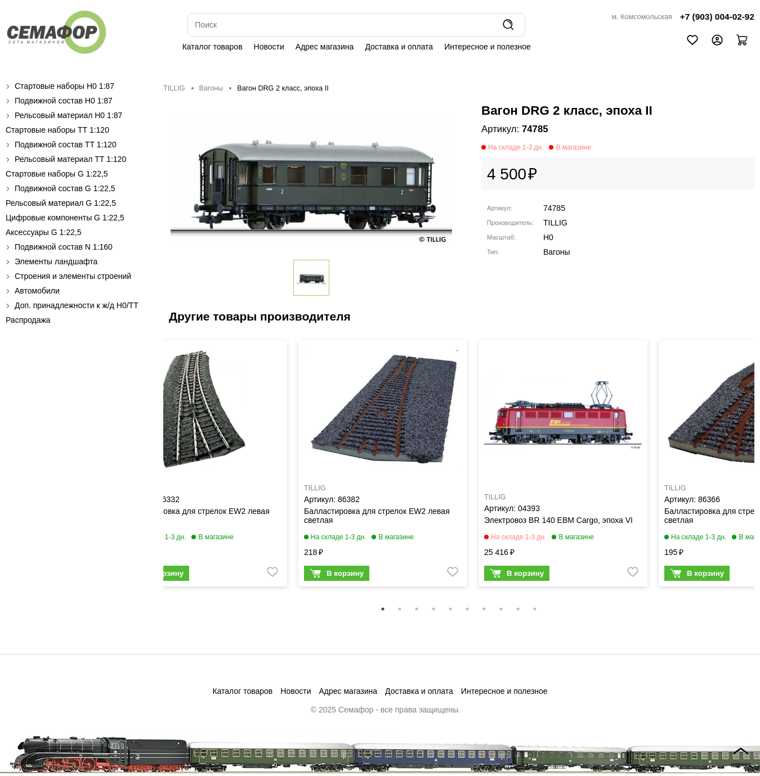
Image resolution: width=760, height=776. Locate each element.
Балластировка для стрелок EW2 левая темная (197, 516)
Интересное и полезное (487, 46)
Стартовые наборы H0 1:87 (64, 86)
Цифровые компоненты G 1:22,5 (65, 217)
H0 (548, 237)
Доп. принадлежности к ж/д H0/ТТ (76, 305)
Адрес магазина (325, 46)
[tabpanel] (202, 466)
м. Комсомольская (642, 17)
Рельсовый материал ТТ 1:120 (70, 159)
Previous (154, 470)
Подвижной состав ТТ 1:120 (66, 144)
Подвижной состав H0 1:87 (64, 100)
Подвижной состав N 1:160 (64, 246)
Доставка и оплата (399, 46)
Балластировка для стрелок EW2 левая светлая (377, 516)
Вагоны (211, 88)
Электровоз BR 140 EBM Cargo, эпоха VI (558, 520)
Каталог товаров (212, 46)
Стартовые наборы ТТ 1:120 (57, 129)
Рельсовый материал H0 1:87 (68, 115)
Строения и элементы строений (73, 276)
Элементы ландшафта (56, 261)
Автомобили (37, 290)
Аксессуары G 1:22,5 (43, 232)
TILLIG (174, 88)
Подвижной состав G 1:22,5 (65, 188)
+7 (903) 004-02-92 (717, 16)
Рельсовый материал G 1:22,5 (61, 202)
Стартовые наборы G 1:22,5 (57, 173)
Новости (269, 46)
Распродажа (28, 319)
